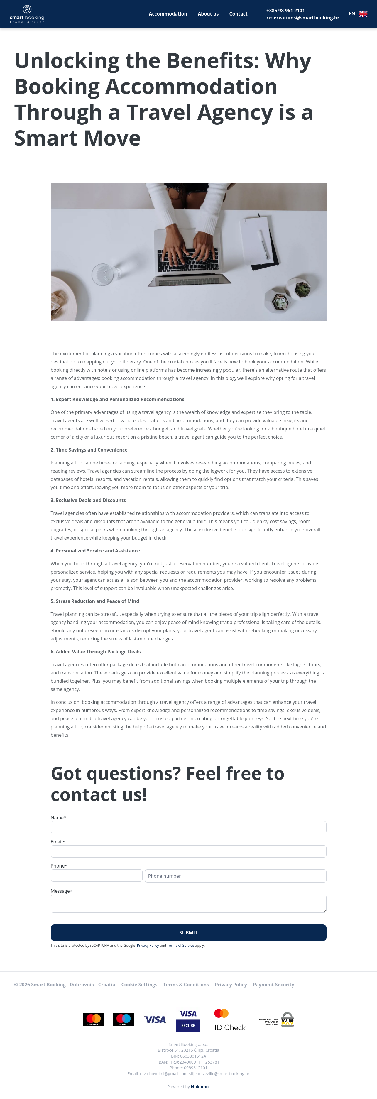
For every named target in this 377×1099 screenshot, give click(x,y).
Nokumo (200, 1086)
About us (208, 14)
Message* (61, 891)
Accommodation (168, 14)
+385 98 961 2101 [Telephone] (285, 10)
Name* (59, 817)
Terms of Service (180, 945)
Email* (58, 841)
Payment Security (273, 984)
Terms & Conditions (186, 984)
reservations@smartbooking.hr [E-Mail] (302, 17)
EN (358, 14)
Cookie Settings (139, 984)
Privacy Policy (148, 945)
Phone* (59, 866)
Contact (238, 14)
